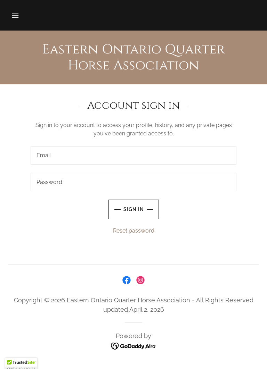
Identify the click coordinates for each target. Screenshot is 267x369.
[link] (133, 67)
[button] (15, 15)
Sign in (126, 209)
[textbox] (133, 155)
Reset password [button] (133, 230)
